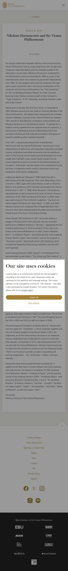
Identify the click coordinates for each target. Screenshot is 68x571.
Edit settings (34, 303)
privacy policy (27, 290)
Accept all (34, 297)
